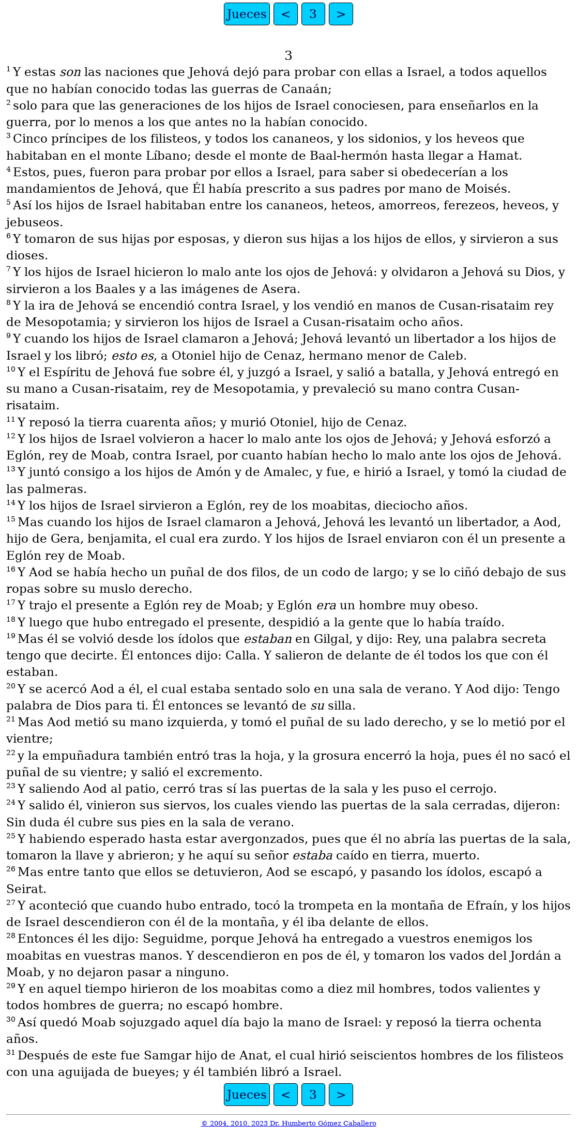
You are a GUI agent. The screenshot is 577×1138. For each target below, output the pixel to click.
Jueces (247, 14)
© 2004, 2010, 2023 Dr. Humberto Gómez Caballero (288, 1123)
